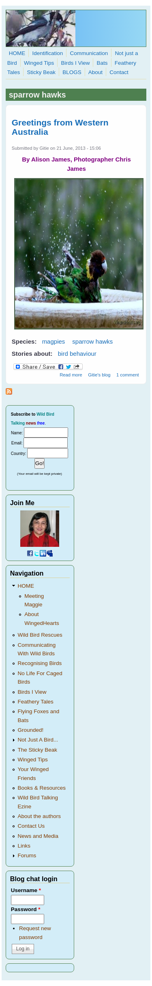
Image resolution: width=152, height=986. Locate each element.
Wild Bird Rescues (40, 635)
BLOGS (71, 72)
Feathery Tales (36, 702)
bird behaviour (77, 353)
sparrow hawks (92, 341)
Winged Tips (39, 63)
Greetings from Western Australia (60, 127)
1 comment (127, 374)
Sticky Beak (41, 72)
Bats (102, 63)
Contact (118, 72)
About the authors (39, 816)
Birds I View (75, 63)
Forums (27, 855)
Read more (71, 374)
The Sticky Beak (38, 750)
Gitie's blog (99, 374)
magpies (53, 341)
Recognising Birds (40, 663)
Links (24, 846)
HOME (17, 53)
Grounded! (31, 730)
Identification (47, 53)
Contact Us (31, 826)
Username (26, 890)
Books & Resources (42, 788)
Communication (89, 53)
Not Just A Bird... (38, 740)
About (95, 72)
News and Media (38, 836)
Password (26, 909)
